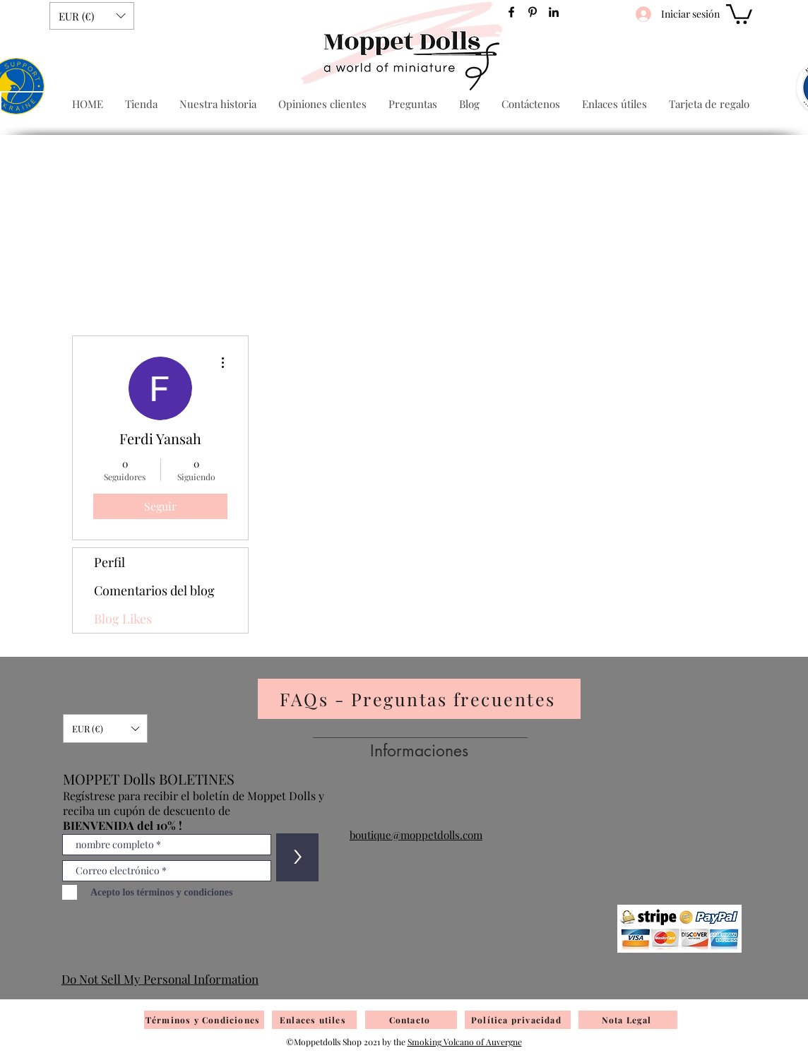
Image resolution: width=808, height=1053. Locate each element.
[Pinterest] (532, 12)
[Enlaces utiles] (314, 1020)
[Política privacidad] (518, 1020)
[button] (91, 16)
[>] (297, 857)
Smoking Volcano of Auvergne (465, 1041)
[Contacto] (411, 1020)
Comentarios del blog (154, 590)
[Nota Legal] (627, 1020)
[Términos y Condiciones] (204, 1020)
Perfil (109, 562)
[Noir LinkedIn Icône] (554, 12)
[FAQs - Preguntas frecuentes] (419, 699)
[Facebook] (511, 12)
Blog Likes (123, 618)
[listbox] (91, 16)
